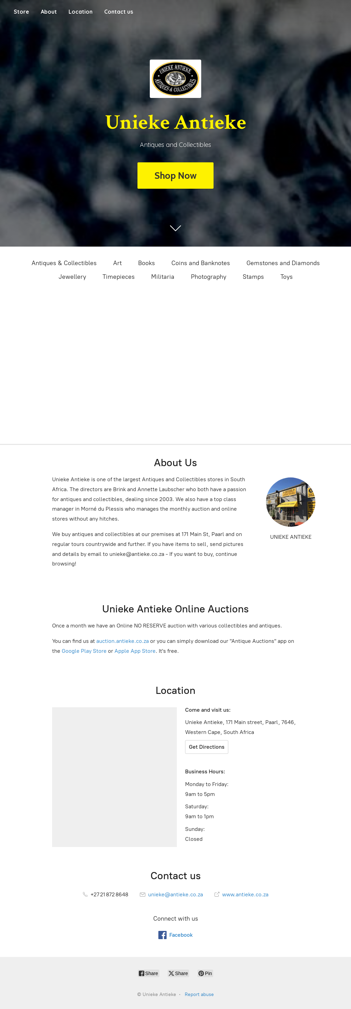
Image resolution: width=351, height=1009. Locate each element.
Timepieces (118, 277)
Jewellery (72, 277)
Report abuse (199, 994)
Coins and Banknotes (200, 263)
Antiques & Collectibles (64, 263)
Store (21, 11)
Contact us (118, 11)
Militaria (162, 277)
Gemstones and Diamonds (283, 263)
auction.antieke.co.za (122, 641)
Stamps (253, 277)
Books (146, 263)
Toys (286, 277)
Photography (208, 277)
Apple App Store (135, 651)
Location (81, 11)
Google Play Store (84, 651)
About (49, 11)
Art (117, 263)
